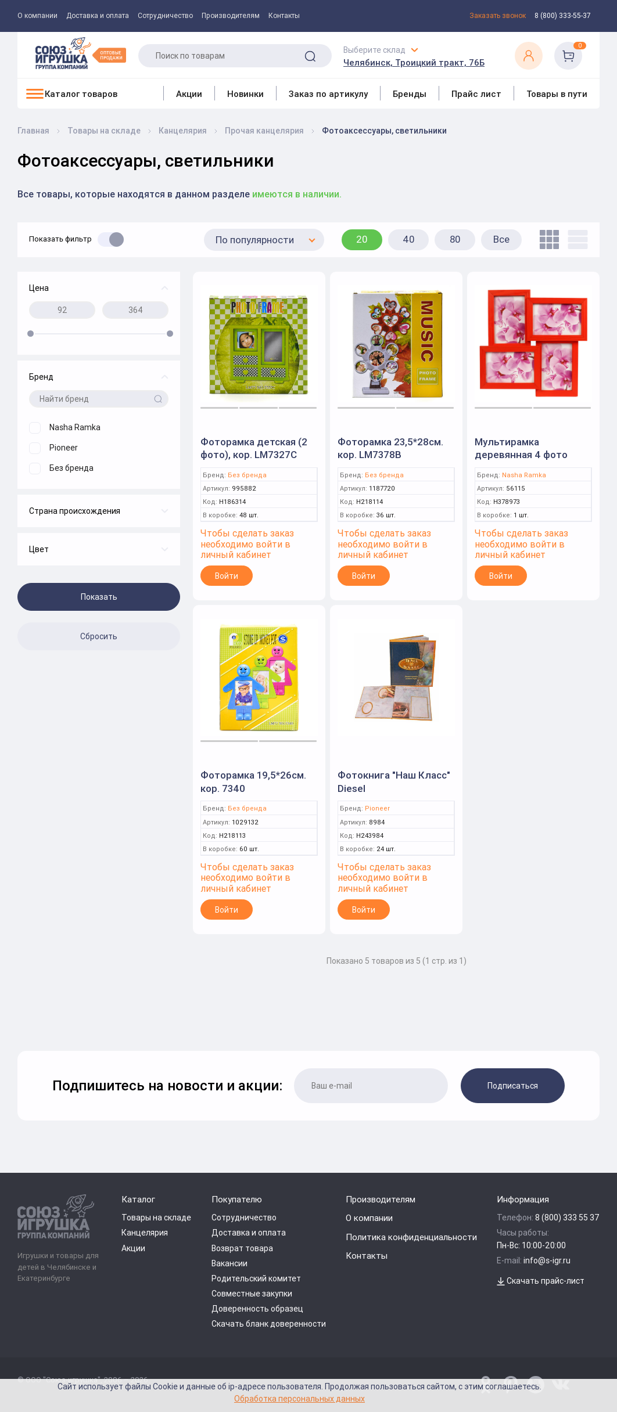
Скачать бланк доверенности (268, 1323)
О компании (37, 16)
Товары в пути (556, 93)
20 (362, 239)
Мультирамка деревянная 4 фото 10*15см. (521, 454)
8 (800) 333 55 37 (567, 1217)
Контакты (284, 16)
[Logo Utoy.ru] (81, 53)
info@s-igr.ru (547, 1260)
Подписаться (512, 1085)
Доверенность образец (257, 1308)
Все (501, 239)
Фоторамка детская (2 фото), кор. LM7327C (253, 448)
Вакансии (229, 1263)
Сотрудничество (165, 16)
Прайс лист (476, 93)
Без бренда (247, 475)
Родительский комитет (256, 1278)
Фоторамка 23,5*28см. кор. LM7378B (390, 448)
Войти (226, 576)
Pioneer (377, 808)
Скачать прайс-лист (540, 1280)
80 (455, 239)
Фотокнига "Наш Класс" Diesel (394, 781)
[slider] (30, 333)
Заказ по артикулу (328, 93)
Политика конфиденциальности (411, 1237)
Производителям (231, 16)
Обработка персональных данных (299, 1398)
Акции (189, 93)
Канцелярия (144, 1232)
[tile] (546, 239)
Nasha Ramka (524, 475)
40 (409, 239)
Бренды (409, 93)
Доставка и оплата (97, 16)
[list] (575, 239)
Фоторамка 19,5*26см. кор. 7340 (253, 781)
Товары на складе (156, 1217)
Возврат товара (242, 1248)
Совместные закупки (251, 1293)
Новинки (245, 93)
